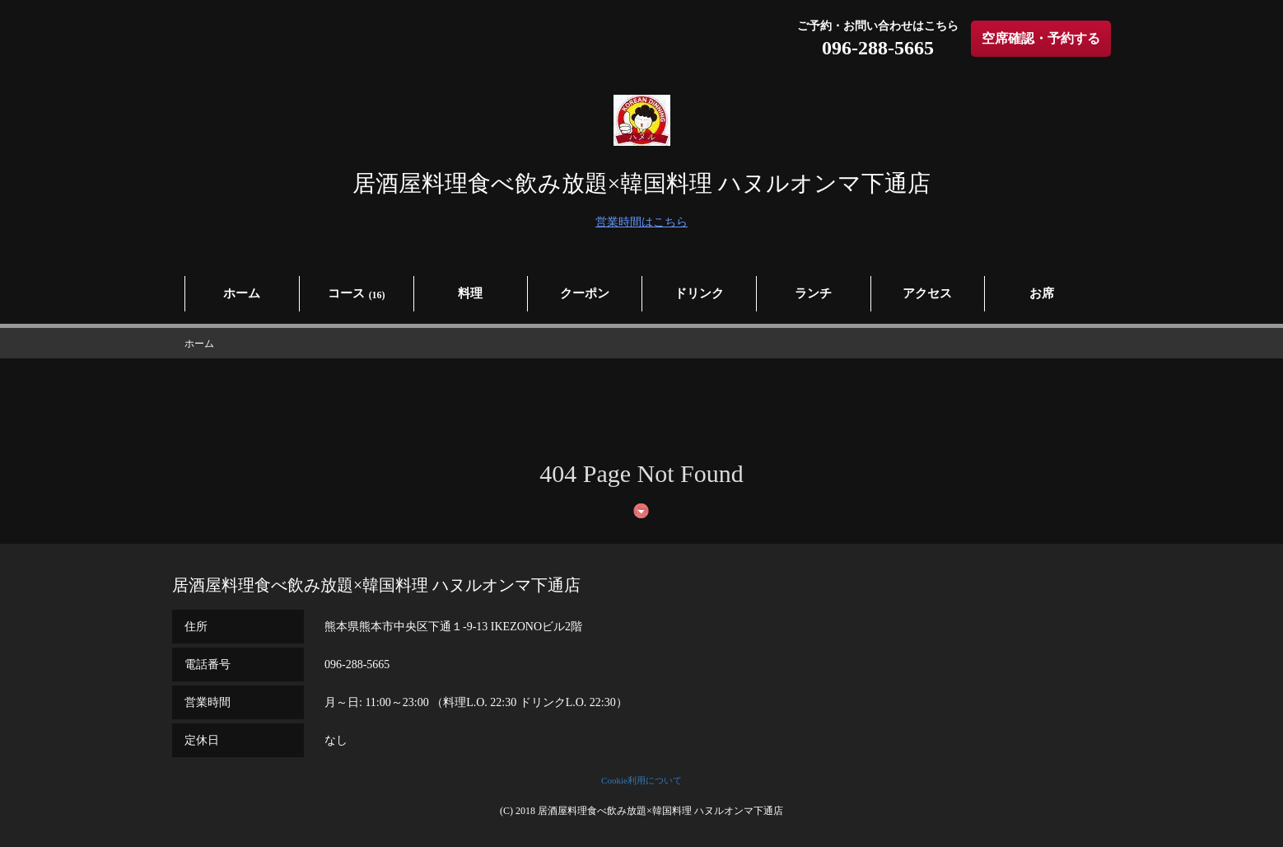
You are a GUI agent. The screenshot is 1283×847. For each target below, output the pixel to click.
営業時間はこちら (641, 222)
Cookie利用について (641, 780)
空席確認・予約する (1041, 38)
